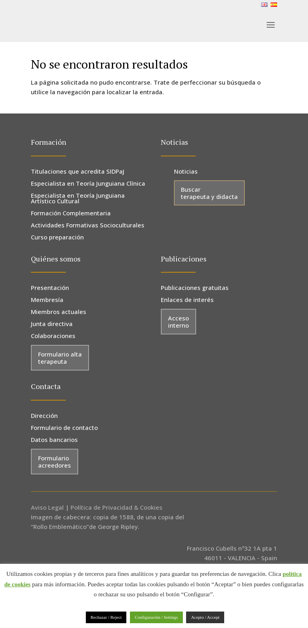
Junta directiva (52, 324)
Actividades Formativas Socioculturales (87, 225)
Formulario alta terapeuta (60, 357)
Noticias (186, 171)
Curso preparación (57, 237)
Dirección (44, 416)
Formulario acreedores (54, 461)
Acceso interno (178, 321)
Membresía (47, 300)
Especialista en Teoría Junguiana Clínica (88, 183)
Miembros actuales (58, 312)
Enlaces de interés (187, 300)
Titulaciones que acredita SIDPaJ (77, 171)
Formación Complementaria (71, 213)
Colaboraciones (53, 336)
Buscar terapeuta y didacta (209, 193)
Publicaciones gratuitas (195, 288)
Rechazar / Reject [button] (106, 617)
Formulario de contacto (64, 428)
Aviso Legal (47, 507)
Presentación (50, 288)
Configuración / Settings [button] (156, 617)
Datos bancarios (54, 440)
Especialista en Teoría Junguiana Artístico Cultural (78, 198)
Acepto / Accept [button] (205, 617)
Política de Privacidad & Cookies (116, 507)
